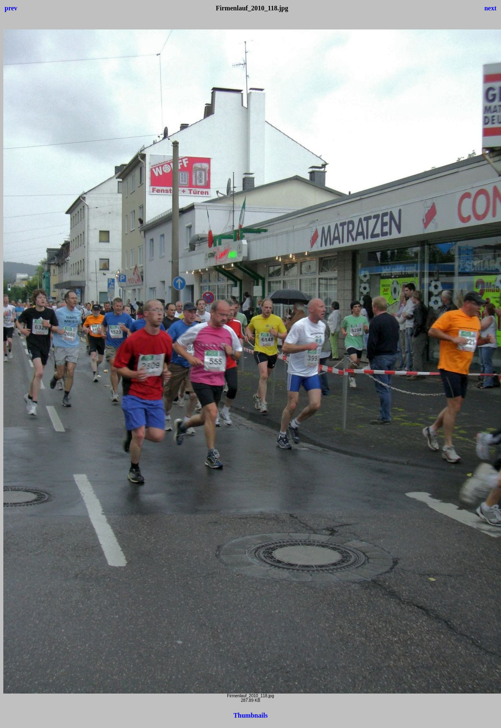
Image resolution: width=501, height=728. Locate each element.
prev (11, 8)
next (490, 8)
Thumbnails (250, 715)
